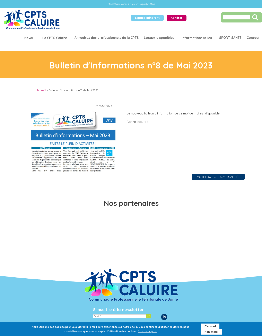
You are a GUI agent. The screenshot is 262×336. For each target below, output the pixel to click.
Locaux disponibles (159, 38)
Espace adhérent (147, 18)
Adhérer (176, 18)
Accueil (41, 90)
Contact (253, 38)
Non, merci (211, 333)
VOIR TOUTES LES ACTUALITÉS (218, 177)
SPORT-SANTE (230, 38)
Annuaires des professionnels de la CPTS (107, 38)
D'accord (210, 327)
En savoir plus (147, 332)
